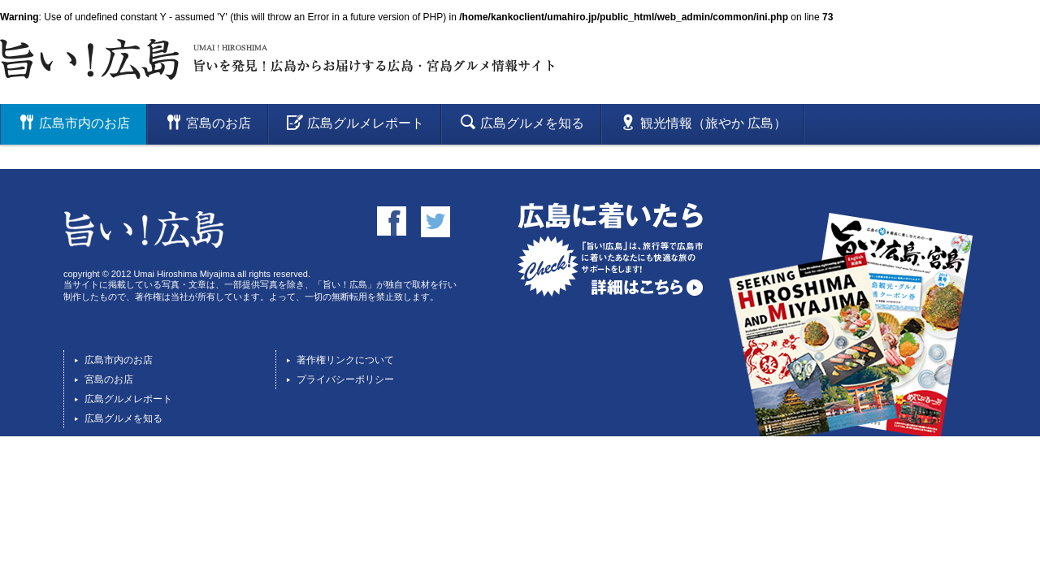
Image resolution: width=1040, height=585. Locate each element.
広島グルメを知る (123, 418)
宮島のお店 (108, 379)
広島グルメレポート (128, 399)
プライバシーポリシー (345, 379)
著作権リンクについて (345, 360)
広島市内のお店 (118, 360)
